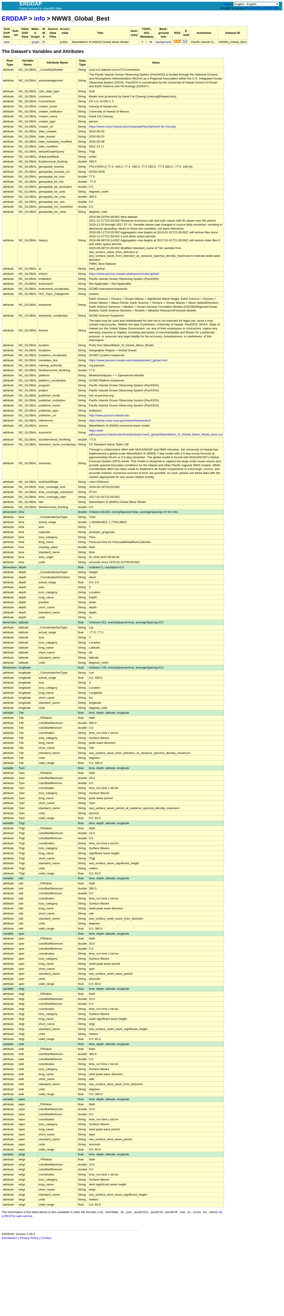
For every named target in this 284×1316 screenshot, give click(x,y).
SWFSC (267, 8)
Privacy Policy (29, 1238)
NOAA (248, 8)
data (7, 42)
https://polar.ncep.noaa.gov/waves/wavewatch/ (120, 420)
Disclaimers (9, 1238)
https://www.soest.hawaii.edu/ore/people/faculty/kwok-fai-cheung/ (132, 126)
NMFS (257, 8)
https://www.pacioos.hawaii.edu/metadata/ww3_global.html (128, 360)
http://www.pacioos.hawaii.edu (109, 415)
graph (35, 42)
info (39, 18)
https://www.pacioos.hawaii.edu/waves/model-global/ (124, 273)
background (163, 42)
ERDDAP (14, 18)
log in (227, 4)
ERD (276, 8)
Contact (46, 1238)
